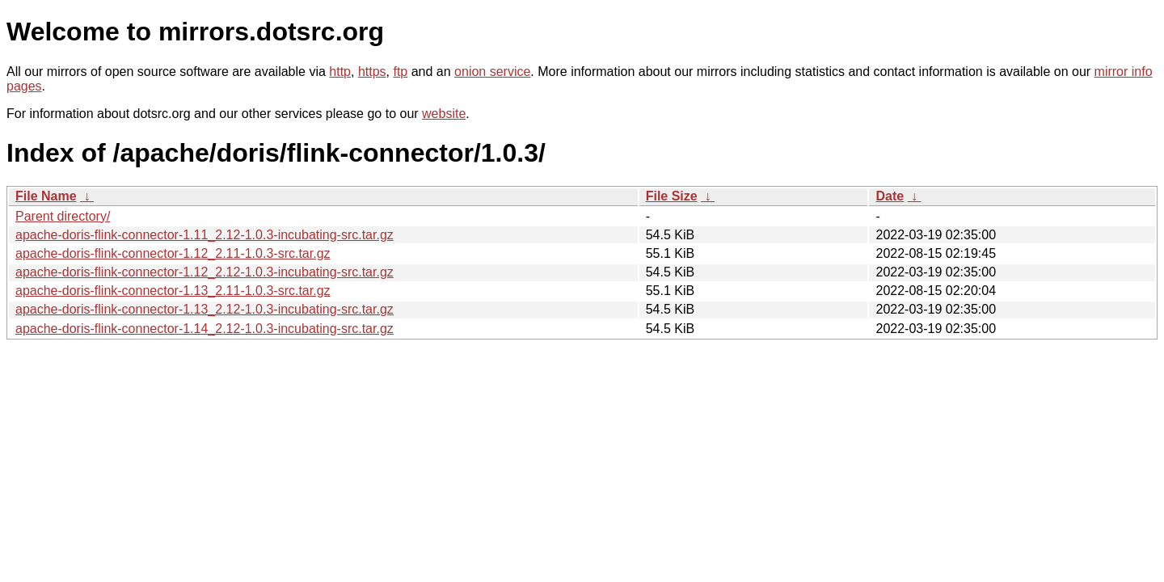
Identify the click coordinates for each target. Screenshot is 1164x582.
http (340, 71)
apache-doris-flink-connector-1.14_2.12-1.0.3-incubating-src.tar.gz (204, 328)
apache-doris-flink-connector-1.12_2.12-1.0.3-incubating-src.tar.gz (204, 272)
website (444, 113)
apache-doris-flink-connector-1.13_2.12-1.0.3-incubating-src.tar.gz (204, 309)
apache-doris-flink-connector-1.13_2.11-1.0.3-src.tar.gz (173, 290)
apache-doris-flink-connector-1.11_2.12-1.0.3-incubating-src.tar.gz (204, 235)
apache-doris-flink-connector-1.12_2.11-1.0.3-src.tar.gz (173, 253)
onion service (492, 71)
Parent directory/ (62, 216)
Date (889, 196)
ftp (400, 71)
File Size (672, 196)
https (372, 71)
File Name (46, 196)
